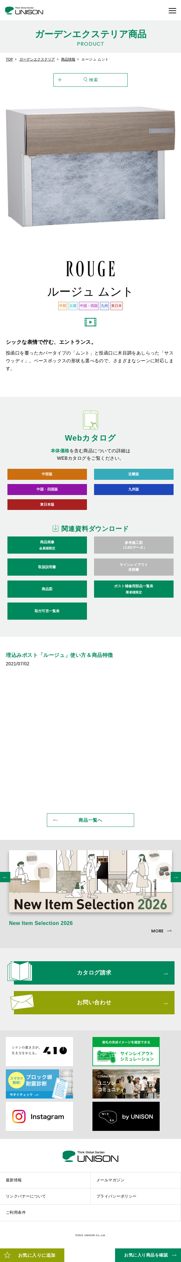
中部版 (47, 474)
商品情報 (68, 59)
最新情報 (14, 1183)
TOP (9, 59)
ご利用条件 (16, 1215)
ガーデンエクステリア (37, 59)
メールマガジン (110, 1183)
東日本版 (47, 506)
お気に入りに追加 (37, 1255)
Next (176, 880)
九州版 (133, 490)
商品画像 (47, 548)
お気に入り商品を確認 (146, 1255)
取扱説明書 (47, 570)
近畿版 (133, 474)
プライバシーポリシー (116, 1199)
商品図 (47, 592)
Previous (5, 880)
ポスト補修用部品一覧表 (134, 592)
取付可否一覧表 (47, 614)
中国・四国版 (47, 490)
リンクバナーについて (26, 1199)
